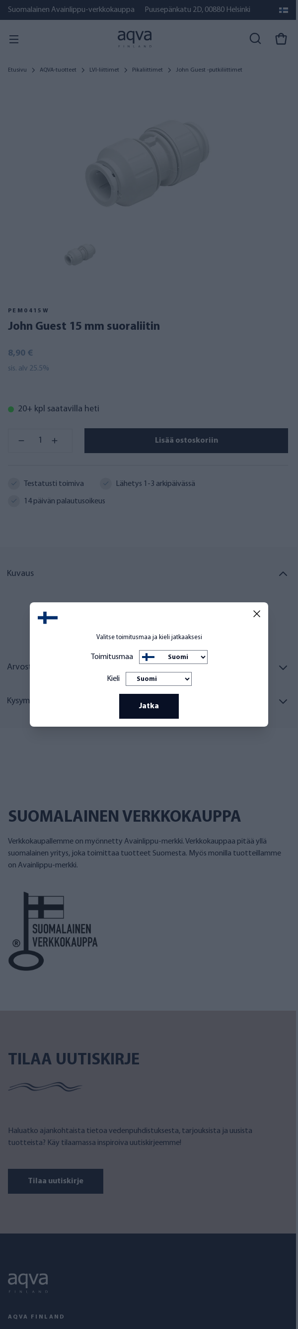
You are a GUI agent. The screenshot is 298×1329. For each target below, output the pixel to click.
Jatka (149, 706)
